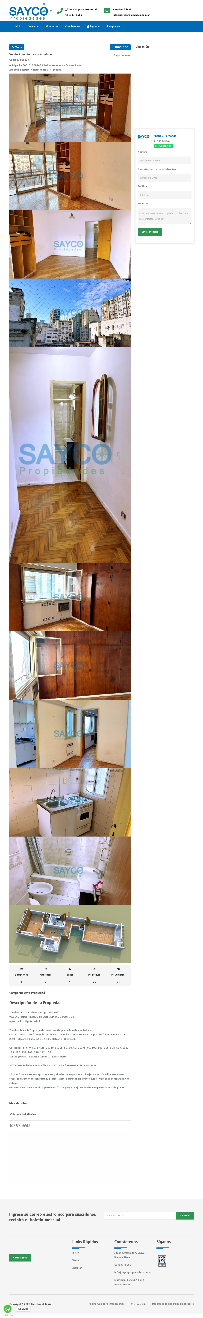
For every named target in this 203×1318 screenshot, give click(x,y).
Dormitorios (21, 975)
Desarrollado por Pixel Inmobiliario (173, 1308)
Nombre (142, 152)
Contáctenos (72, 26)
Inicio (18, 26)
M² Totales (94, 975)
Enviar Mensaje (150, 231)
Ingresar (93, 26)
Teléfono (143, 186)
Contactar (165, 146)
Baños (70, 975)
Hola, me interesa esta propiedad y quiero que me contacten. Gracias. (164, 216)
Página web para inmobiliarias (107, 1308)
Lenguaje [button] (112, 26)
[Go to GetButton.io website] (8, 1315)
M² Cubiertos (118, 975)
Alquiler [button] (51, 26)
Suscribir (185, 1215)
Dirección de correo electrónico (157, 169)
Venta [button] (32, 26)
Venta (75, 1260)
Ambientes (45, 975)
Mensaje (143, 203)
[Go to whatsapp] (8, 1309)
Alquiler (77, 1268)
